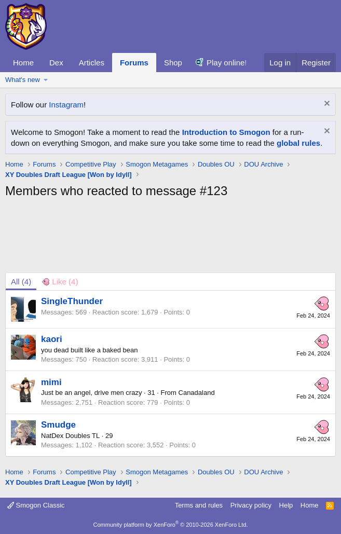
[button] (45, 80)
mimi (51, 382)
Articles (91, 62)
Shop (173, 62)
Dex (56, 62)
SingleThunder (72, 301)
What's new (22, 80)
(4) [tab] (21, 281)
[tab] (59, 281)
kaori (51, 339)
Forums (134, 62)
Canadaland (197, 392)
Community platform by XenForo (170, 525)
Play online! (227, 62)
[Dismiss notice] (325, 104)
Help (286, 505)
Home (23, 62)
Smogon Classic (36, 505)
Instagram (66, 104)
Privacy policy (250, 505)
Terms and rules (199, 505)
